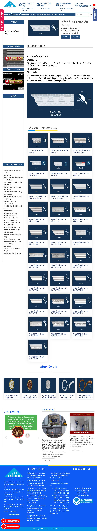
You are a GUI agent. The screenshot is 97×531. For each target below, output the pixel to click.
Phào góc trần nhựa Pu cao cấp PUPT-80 (37, 197)
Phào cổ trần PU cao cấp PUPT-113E (58, 266)
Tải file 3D (65, 37)
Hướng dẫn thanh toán (84, 488)
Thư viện (54, 14)
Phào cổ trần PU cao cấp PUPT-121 (58, 289)
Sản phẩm (25, 14)
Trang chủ (7, 14)
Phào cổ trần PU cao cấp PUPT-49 (36, 243)
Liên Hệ (62, 14)
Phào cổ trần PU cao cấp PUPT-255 (36, 266)
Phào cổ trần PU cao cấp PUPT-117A (80, 312)
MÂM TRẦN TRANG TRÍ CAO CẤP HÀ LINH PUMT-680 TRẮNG (48, 397)
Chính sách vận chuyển (84, 495)
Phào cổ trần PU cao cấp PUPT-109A (58, 243)
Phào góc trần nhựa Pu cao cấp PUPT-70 (59, 197)
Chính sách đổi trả (82, 493)
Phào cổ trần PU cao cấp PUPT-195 (58, 220)
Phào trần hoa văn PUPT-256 (36, 151)
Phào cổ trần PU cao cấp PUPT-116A (58, 335)
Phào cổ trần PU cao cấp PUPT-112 (36, 174)
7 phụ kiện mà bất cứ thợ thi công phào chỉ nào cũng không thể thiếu (82, 439)
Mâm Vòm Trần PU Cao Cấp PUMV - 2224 (67, 397)
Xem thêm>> (48, 460)
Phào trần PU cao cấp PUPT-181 (81, 243)
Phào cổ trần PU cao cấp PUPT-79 (36, 358)
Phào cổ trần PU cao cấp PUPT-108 (80, 335)
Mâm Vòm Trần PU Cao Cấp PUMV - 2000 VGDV (85, 397)
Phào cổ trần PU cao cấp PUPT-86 (36, 312)
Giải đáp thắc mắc (43, 14)
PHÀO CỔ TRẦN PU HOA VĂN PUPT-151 (80, 220)
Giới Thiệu (16, 14)
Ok (91, 14)
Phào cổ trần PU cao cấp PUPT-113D (80, 289)
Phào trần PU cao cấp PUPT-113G (81, 197)
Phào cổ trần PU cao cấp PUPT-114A (58, 312)
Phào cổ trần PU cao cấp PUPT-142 (36, 335)
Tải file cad (75, 37)
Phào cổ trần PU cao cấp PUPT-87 (80, 266)
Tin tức (33, 14)
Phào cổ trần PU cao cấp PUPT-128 (36, 289)
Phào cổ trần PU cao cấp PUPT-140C (36, 220)
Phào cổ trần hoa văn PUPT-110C (81, 174)
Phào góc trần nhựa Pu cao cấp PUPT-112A (81, 151)
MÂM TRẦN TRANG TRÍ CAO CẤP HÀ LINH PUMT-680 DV (12, 397)
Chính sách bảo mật (83, 491)
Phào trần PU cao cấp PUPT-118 (59, 174)
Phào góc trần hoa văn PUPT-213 (59, 151)
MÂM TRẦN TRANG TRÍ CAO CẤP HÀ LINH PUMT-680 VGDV (30, 397)
